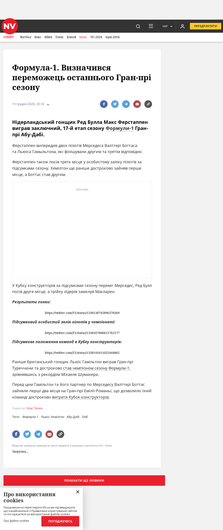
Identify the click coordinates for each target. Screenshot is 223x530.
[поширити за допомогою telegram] (126, 104)
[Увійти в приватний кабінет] (182, 26)
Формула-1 (30, 417)
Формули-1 (120, 128)
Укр (165, 26)
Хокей (71, 37)
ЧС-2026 (96, 37)
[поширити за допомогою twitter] (115, 104)
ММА (48, 37)
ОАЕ (85, 417)
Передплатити (205, 26)
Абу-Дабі (73, 417)
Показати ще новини (84, 480)
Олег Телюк (35, 408)
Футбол (25, 37)
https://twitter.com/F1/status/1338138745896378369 (82, 313)
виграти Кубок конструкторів (80, 397)
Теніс (59, 37)
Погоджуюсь (60, 521)
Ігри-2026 (112, 37)
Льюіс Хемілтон (52, 417)
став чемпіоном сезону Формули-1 (96, 368)
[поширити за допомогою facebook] (104, 104)
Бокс (37, 37)
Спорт (8, 37)
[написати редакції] (137, 104)
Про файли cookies (16, 521)
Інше (83, 37)
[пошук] (138, 26)
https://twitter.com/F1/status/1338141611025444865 (82, 353)
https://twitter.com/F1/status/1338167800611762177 (82, 333)
